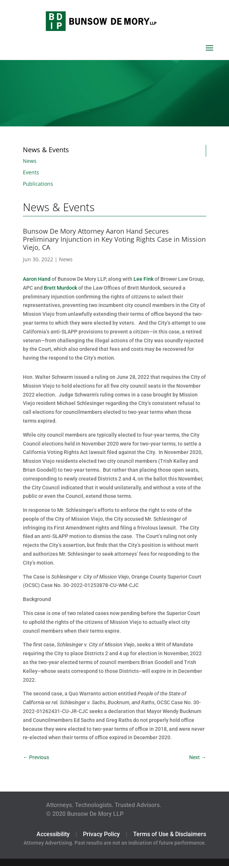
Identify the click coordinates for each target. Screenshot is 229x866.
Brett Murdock (60, 288)
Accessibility (53, 834)
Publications (38, 183)
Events (31, 172)
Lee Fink (143, 279)
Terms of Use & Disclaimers (169, 834)
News (30, 160)
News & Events (46, 149)
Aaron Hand (37, 279)
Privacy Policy (101, 834)
